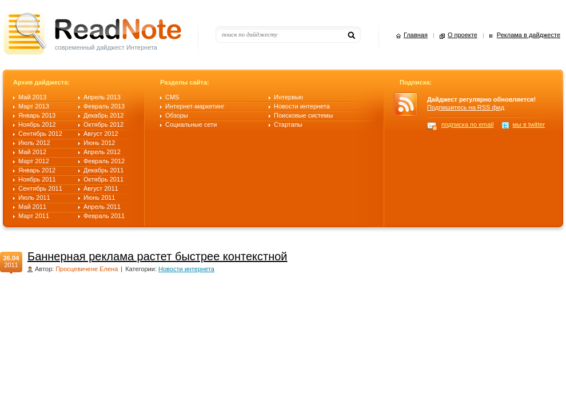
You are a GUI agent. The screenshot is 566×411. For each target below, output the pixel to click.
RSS (410, 104)
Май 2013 (32, 97)
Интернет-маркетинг (194, 106)
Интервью (288, 97)
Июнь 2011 (99, 197)
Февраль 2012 (104, 161)
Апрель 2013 (102, 97)
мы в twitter (529, 124)
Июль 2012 (34, 142)
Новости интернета (302, 106)
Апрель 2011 (102, 206)
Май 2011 (32, 206)
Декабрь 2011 (103, 170)
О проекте (462, 35)
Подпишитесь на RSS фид (465, 107)
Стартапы (288, 124)
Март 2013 (33, 106)
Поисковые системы (303, 115)
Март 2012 (33, 161)
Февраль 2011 (104, 215)
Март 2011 (33, 215)
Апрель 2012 (102, 151)
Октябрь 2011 (103, 179)
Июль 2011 (34, 197)
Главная (416, 35)
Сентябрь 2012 (40, 133)
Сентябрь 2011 (40, 188)
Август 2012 (100, 133)
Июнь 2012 (99, 142)
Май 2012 (32, 151)
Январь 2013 (36, 115)
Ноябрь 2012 (37, 124)
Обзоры (176, 115)
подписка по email (467, 124)
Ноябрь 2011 (37, 179)
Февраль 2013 (104, 106)
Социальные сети (191, 124)
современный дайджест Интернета (106, 47)
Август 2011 (100, 188)
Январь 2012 (36, 170)
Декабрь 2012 (103, 115)
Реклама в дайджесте (528, 35)
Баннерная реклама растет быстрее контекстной (157, 256)
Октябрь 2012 (103, 124)
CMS (172, 97)
